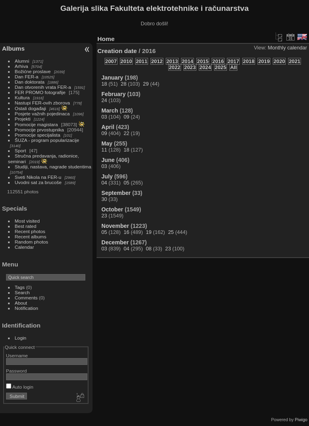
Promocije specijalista (37, 134)
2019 (264, 61)
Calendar (24, 247)
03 (104, 117)
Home (106, 38)
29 (145, 84)
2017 (233, 61)
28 (123, 84)
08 (148, 249)
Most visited (27, 220)
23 (104, 216)
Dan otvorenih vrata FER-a (43, 87)
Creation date (117, 50)
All (233, 67)
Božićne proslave (33, 71)
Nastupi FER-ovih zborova (42, 102)
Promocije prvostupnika (39, 129)
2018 (248, 61)
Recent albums (30, 236)
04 (104, 183)
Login (21, 337)
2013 (172, 61)
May (106, 143)
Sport (20, 150)
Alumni (22, 60)
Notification (26, 308)
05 (126, 183)
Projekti (23, 118)
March (109, 110)
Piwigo (301, 419)
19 (148, 232)
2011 (141, 61)
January (112, 77)
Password (16, 370)
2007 (111, 61)
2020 (279, 61)
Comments (26, 297)
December (115, 242)
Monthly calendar (287, 48)
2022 (174, 67)
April (107, 127)
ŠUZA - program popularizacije (47, 140)
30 (104, 199)
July (107, 176)
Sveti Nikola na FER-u (38, 177)
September (116, 193)
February (113, 94)
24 (104, 100)
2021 (294, 61)
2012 (157, 61)
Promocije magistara (36, 124)
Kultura (22, 97)
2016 (218, 61)
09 (126, 117)
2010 (126, 61)
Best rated (26, 226)
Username (17, 355)
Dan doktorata (30, 81)
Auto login (19, 386)
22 (126, 133)
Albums (13, 48)
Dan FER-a (27, 76)
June (108, 160)
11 (104, 150)
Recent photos (30, 231)
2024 (205, 67)
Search (22, 292)
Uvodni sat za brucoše (38, 182)
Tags (20, 287)
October (112, 209)
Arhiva (21, 66)
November (115, 226)
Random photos (31, 241)
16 (126, 232)
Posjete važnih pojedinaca (42, 113)
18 (104, 84)
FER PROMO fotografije (40, 92)
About (21, 302)
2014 (187, 61)
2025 (220, 67)
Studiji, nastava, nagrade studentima (53, 166)
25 (171, 232)
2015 (202, 61)
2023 (190, 67)
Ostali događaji (30, 108)
